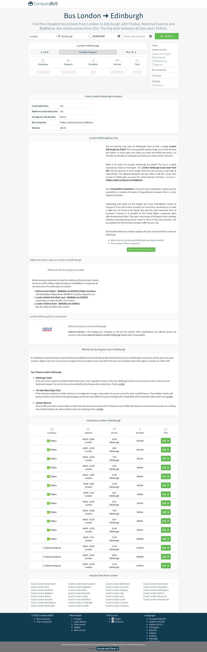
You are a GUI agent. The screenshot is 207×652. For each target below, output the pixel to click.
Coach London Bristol (41, 596)
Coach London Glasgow (117, 590)
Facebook (118, 621)
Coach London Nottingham (156, 590)
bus (168, 192)
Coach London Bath (77, 590)
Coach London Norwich (41, 599)
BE (161, 618)
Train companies (44, 621)
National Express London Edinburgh (104, 335)
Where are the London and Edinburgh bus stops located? (137, 240)
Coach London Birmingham (43, 602)
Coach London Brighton (42, 593)
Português (154, 627)
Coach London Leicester (117, 602)
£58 (165, 485)
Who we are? (80, 630)
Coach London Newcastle (155, 586)
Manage (91, 648)
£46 (165, 440)
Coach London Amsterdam (43, 583)
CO (161, 624)
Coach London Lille (115, 593)
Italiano (152, 632)
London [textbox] (34, 36)
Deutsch (153, 630)
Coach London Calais (78, 596)
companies (170, 177)
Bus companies (43, 618)
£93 (165, 476)
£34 (165, 503)
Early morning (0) (163, 53)
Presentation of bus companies (125, 243)
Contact (77, 618)
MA (164, 618)
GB (163, 621)
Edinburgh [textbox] (66, 36)
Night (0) (159, 64)
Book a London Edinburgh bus (141, 249)
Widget (77, 627)
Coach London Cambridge (80, 602)
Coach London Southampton (82, 583)
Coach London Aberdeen (79, 586)
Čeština (153, 635)
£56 (165, 449)
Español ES (154, 624)
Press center (79, 624)
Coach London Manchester (155, 583)
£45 (165, 565)
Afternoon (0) (161, 61)
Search (167, 36)
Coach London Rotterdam (118, 583)
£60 (165, 547)
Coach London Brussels (79, 593)
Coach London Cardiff (78, 605)
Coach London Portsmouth (156, 599)
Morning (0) (160, 57)
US (160, 621)
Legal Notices (80, 621)
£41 (165, 494)
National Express (76, 331)
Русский (153, 638)
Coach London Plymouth (155, 596)
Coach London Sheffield (42, 590)
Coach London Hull (115, 596)
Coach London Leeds (115, 599)
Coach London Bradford (79, 599)
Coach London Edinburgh (42, 605)
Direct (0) (159, 85)
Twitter (117, 618)
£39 (165, 458)
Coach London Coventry (117, 586)
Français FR (154, 618)
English (152, 621)
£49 (165, 467)
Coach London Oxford (153, 593)
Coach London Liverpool (117, 605)
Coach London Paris (40, 586)
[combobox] (43, 36)
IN (157, 621)
